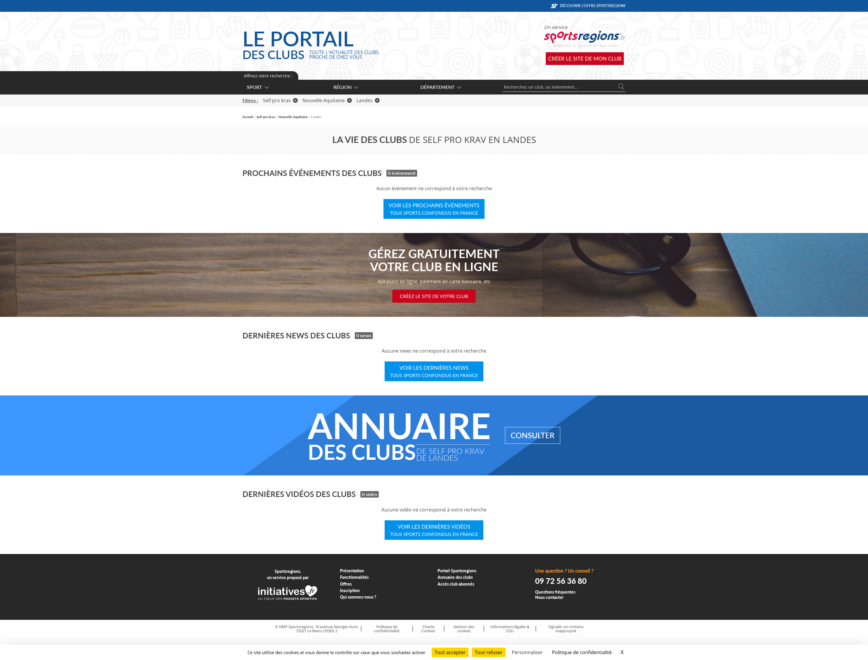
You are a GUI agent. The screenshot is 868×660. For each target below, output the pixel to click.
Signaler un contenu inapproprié (566, 629)
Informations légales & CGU (509, 629)
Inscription (350, 590)
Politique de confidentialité (386, 629)
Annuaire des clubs (455, 577)
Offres (346, 583)
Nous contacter (549, 597)
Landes (368, 100)
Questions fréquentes (555, 591)
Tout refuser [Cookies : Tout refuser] (489, 652)
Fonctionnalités (354, 577)
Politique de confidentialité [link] (582, 652)
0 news (363, 335)
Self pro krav (280, 100)
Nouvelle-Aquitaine (327, 100)
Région (345, 87)
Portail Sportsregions (457, 570)
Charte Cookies (428, 629)
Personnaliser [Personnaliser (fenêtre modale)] (527, 652)
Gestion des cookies (464, 629)
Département (440, 87)
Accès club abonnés (456, 583)
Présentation (352, 570)
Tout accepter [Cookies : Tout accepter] (450, 652)
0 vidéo (369, 494)
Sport (257, 87)
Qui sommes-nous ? (358, 596)
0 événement (402, 173)
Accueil (247, 117)
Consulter (533, 435)
